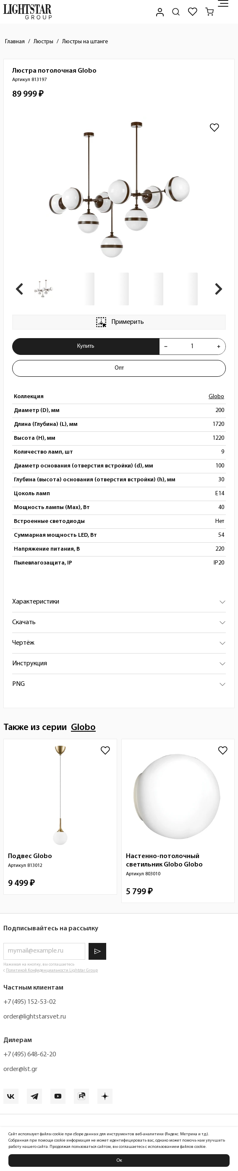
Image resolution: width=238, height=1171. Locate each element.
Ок (119, 1160)
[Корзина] (209, 11)
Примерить (119, 322)
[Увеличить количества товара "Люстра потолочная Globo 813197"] (218, 346)
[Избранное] (192, 11)
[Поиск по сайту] (175, 11)
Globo (216, 397)
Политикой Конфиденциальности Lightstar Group (52, 970)
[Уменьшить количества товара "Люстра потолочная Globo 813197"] (166, 346)
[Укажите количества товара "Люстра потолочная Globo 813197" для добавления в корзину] (192, 346)
